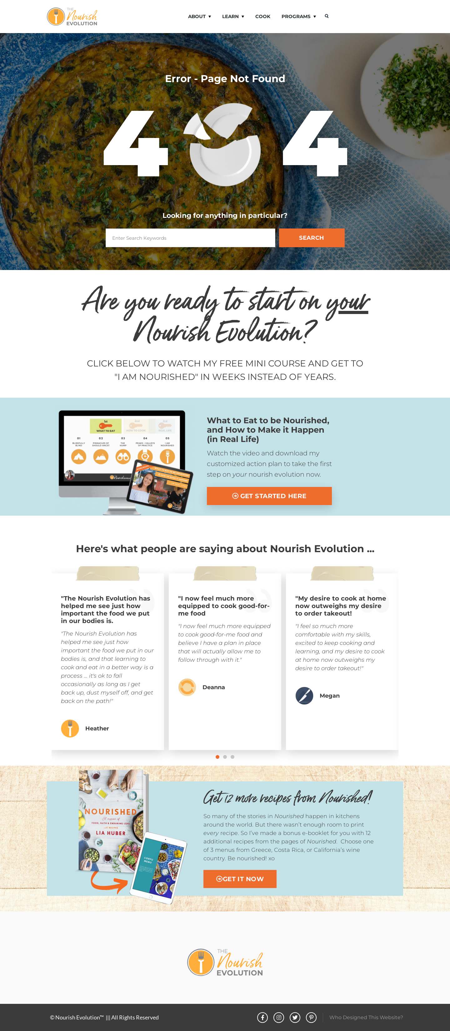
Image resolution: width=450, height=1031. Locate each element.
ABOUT (199, 16)
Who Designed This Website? (366, 1017)
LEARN (233, 16)
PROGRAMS (299, 16)
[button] (217, 757)
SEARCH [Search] (311, 237)
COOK (262, 16)
